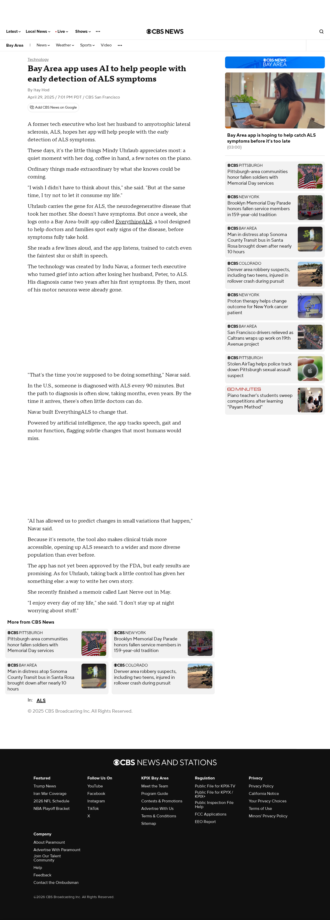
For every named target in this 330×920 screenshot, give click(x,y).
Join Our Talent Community (47, 858)
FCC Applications (210, 814)
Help (38, 868)
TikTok (93, 809)
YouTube (95, 786)
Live (62, 31)
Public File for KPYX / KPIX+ (214, 794)
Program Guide (154, 794)
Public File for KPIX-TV (215, 786)
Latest (13, 31)
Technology (38, 60)
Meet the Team (154, 786)
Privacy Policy (261, 786)
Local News (38, 31)
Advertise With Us (157, 809)
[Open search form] (321, 31)
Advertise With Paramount (57, 850)
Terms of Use (260, 809)
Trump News (45, 786)
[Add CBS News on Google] (53, 107)
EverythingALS (134, 221)
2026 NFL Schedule (51, 801)
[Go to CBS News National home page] (165, 31)
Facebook (96, 794)
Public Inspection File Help (214, 805)
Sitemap (148, 823)
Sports (87, 45)
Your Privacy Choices (267, 801)
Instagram (96, 801)
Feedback (42, 875)
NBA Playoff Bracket (52, 809)
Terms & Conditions (158, 816)
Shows (83, 31)
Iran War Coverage (50, 794)
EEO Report (205, 822)
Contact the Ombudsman (56, 883)
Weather (65, 45)
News (43, 45)
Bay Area (14, 45)
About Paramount (49, 842)
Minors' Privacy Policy (268, 816)
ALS (41, 701)
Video (106, 45)
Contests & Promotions (161, 801)
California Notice (264, 794)
